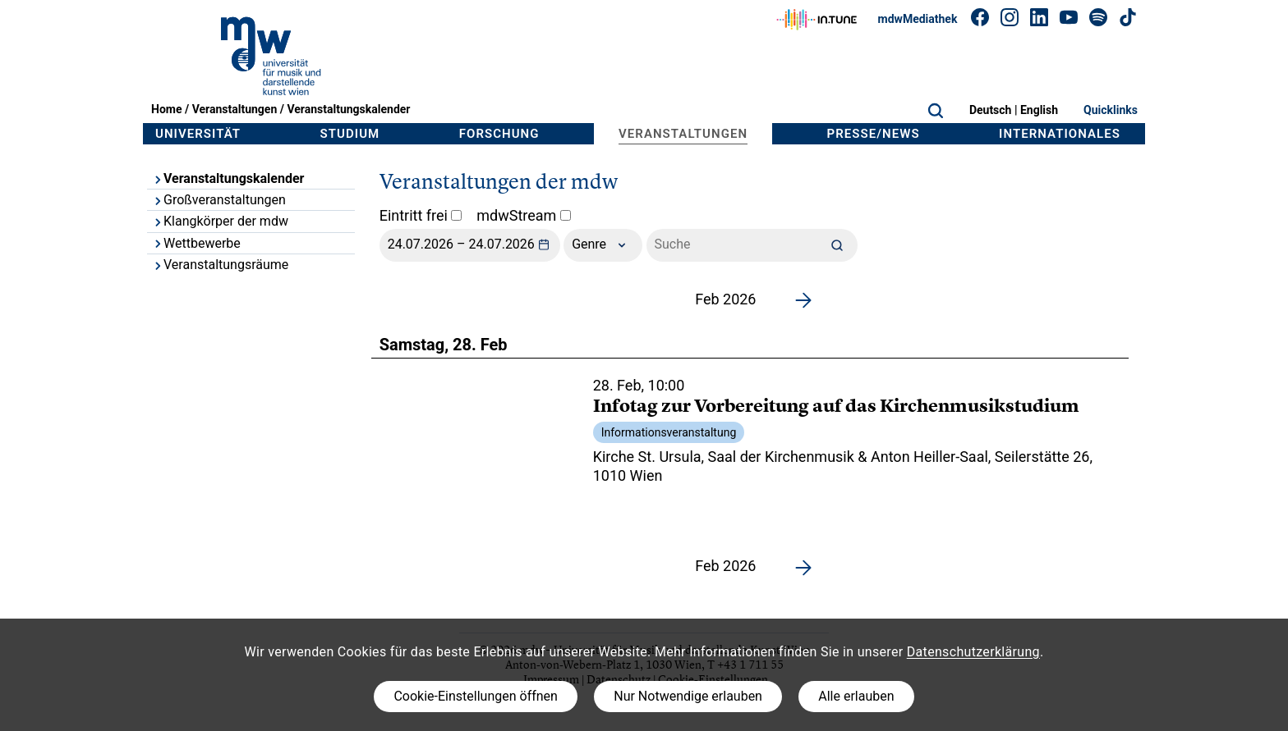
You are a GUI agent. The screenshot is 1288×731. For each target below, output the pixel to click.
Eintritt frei (421, 215)
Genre (603, 245)
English (1039, 110)
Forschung (499, 133)
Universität (198, 133)
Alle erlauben (856, 696)
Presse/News (873, 133)
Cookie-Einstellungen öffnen (475, 696)
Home (166, 109)
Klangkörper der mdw (220, 221)
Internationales (1059, 133)
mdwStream (523, 215)
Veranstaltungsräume (220, 264)
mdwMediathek (918, 18)
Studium (350, 133)
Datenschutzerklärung (973, 652)
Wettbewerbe (196, 243)
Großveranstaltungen (219, 200)
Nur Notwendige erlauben (688, 696)
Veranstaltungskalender (348, 109)
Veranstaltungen (235, 109)
